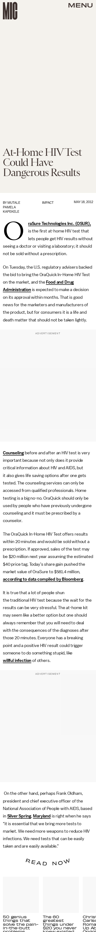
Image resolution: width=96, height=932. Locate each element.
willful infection (17, 660)
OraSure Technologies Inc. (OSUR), (59, 223)
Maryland (42, 816)
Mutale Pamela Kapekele (11, 207)
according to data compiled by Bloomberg (43, 579)
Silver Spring (19, 816)
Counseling (13, 453)
